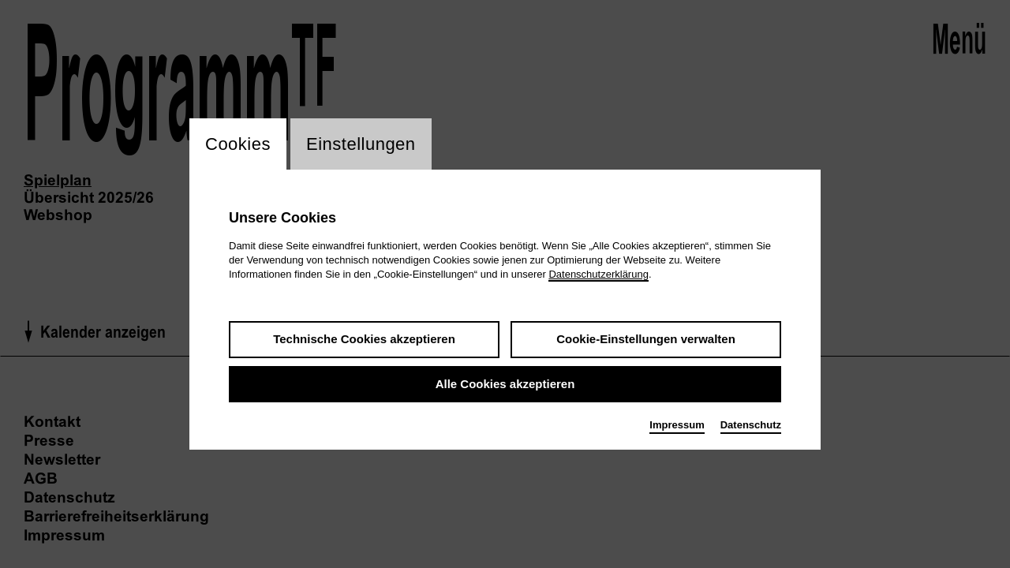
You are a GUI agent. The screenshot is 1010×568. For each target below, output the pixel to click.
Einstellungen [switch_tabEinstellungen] (361, 144)
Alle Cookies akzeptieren (505, 383)
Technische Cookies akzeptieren (364, 339)
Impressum (676, 425)
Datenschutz (750, 425)
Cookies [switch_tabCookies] (238, 144)
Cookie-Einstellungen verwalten (645, 339)
